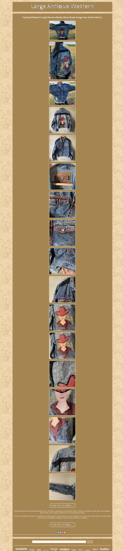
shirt (95, 549)
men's (80, 549)
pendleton (87, 550)
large (54, 549)
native (39, 550)
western (21, 549)
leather (104, 549)
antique (64, 549)
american (46, 550)
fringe (32, 549)
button (74, 550)
